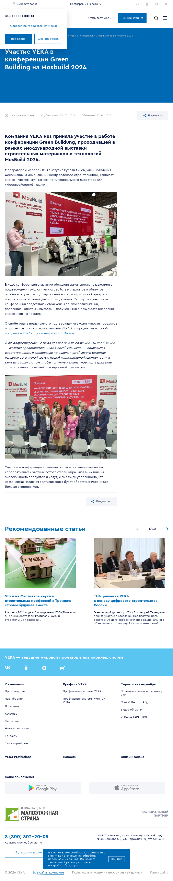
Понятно (117, 859)
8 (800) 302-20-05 (26, 836)
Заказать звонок (27, 852)
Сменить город (48, 39)
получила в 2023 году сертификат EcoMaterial (40, 333)
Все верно (18, 39)
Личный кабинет (132, 18)
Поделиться (152, 115)
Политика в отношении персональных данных (107, 872)
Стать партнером (100, 18)
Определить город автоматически (33, 26)
